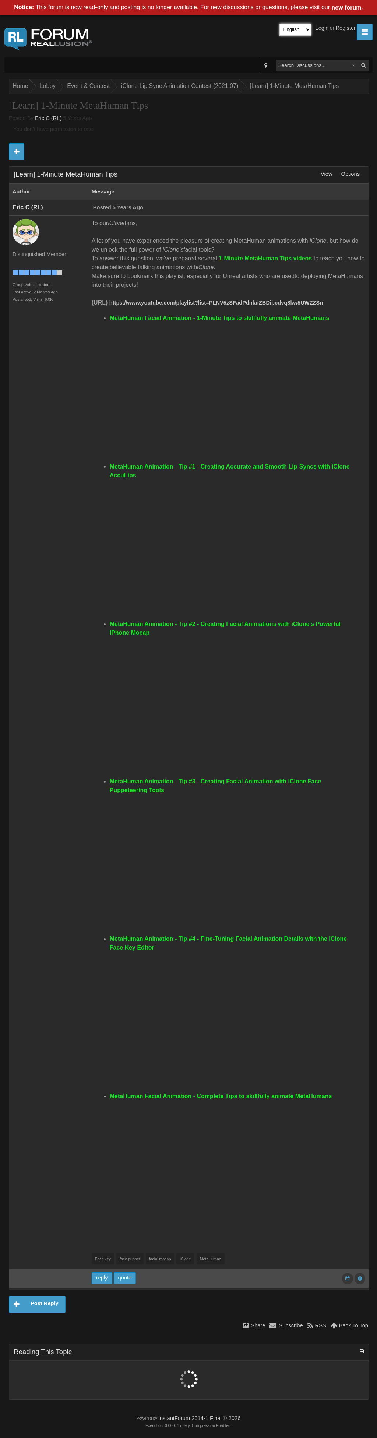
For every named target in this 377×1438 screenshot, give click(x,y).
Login (322, 28)
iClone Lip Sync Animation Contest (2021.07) (179, 86)
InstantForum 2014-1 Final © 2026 (199, 1418)
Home (20, 86)
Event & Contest (88, 86)
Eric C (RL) (48, 118)
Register (345, 28)
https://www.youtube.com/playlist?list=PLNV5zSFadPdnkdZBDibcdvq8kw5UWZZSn (216, 303)
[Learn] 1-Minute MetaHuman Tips (294, 86)
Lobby (48, 86)
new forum (347, 7)
